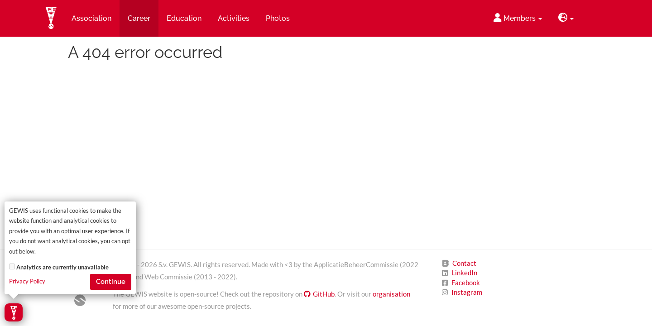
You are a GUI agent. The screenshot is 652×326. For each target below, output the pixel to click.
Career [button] (139, 18)
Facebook (465, 282)
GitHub (319, 294)
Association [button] (91, 18)
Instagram (466, 292)
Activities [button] (233, 18)
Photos (278, 18)
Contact (464, 263)
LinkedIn (464, 272)
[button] (566, 18)
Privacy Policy (27, 281)
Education (184, 18)
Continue (110, 282)
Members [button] (518, 18)
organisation (391, 294)
